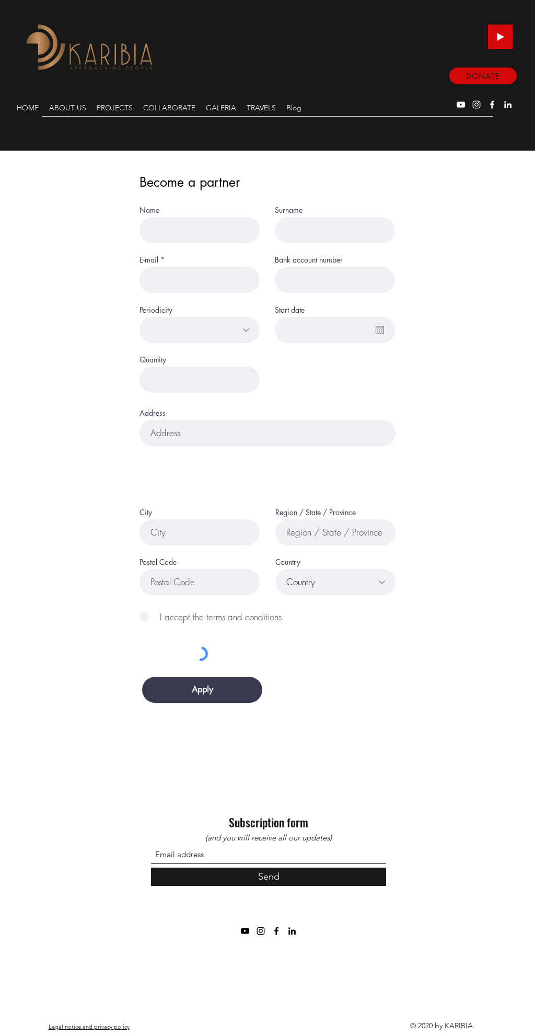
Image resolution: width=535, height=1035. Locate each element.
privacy (103, 1026)
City (145, 512)
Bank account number (309, 260)
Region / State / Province (315, 512)
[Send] (268, 877)
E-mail (148, 260)
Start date (290, 310)
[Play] (500, 37)
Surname (289, 210)
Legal (56, 1026)
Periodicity (155, 310)
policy (122, 1026)
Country (287, 562)
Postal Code (158, 562)
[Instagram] (476, 104)
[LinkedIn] (508, 104)
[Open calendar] (380, 330)
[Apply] (202, 690)
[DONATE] (483, 75)
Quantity (152, 359)
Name (149, 210)
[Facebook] (492, 104)
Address (152, 413)
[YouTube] (461, 104)
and (87, 1026)
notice (73, 1026)
